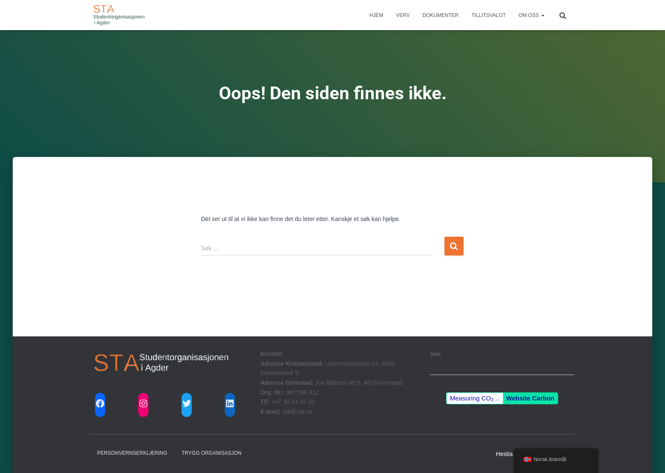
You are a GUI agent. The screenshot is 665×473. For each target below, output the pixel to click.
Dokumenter (440, 15)
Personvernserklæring (132, 453)
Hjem (376, 15)
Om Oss (532, 15)
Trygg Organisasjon (211, 453)
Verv (403, 15)
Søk (435, 353)
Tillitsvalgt (489, 15)
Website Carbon (530, 398)
